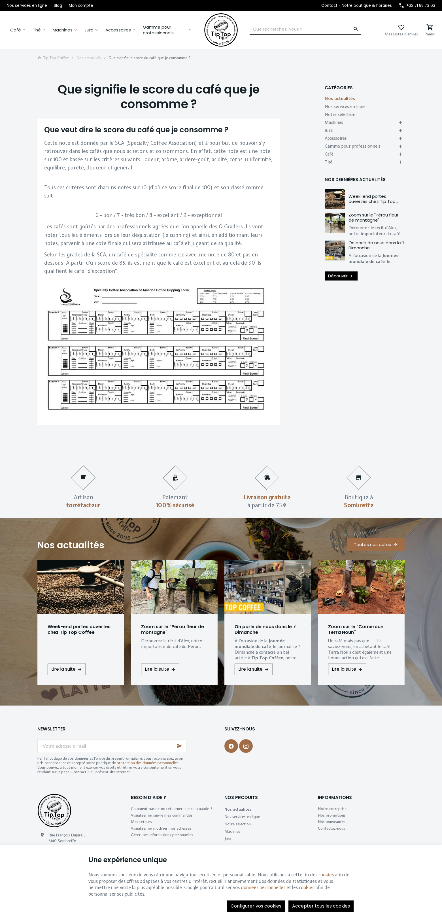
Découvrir (341, 276)
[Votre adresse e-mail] (111, 746)
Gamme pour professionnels (158, 30)
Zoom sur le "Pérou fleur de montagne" (373, 217)
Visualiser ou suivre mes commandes (161, 815)
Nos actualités (88, 58)
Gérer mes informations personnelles (162, 834)
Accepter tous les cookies (321, 906)
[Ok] (179, 746)
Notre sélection (340, 114)
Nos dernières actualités (355, 179)
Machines (63, 30)
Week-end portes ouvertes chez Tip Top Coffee (372, 201)
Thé (37, 30)
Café (15, 30)
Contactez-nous (331, 828)
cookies (326, 875)
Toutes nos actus (372, 544)
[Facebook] (231, 746)
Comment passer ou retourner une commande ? (171, 808)
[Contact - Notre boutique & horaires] (356, 5)
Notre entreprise (332, 808)
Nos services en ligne (345, 106)
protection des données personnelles (147, 762)
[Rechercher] (355, 29)
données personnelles (263, 887)
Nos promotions (332, 815)
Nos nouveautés (331, 821)
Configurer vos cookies (256, 906)
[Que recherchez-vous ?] (306, 29)
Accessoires (118, 30)
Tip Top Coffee (53, 58)
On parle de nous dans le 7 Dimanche (376, 245)
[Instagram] (246, 746)
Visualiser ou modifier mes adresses (161, 828)
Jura (89, 30)
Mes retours (141, 821)
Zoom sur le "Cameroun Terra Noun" (355, 629)
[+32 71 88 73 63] (417, 5)
